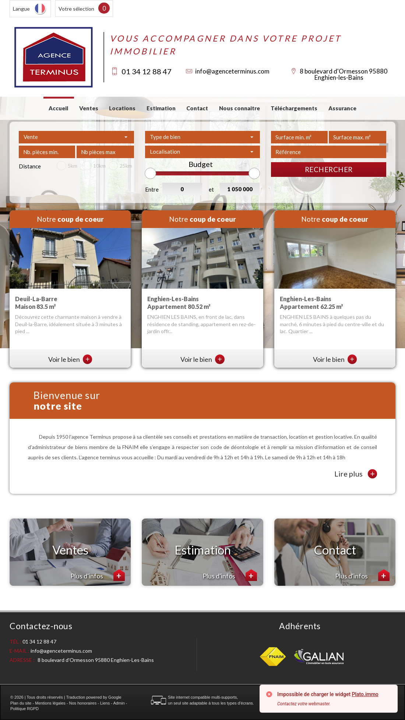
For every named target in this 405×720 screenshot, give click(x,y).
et (211, 189)
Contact (197, 108)
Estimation (161, 108)
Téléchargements (294, 108)
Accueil (58, 108)
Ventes (88, 108)
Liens (105, 703)
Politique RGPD (24, 708)
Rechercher (329, 169)
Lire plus (355, 473)
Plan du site (20, 703)
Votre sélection (76, 9)
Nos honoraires (83, 703)
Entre (152, 189)
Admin (118, 703)
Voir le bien (70, 359)
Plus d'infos (97, 575)
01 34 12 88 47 (147, 71)
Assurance (342, 108)
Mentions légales (50, 703)
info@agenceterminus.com (232, 71)
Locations (122, 108)
